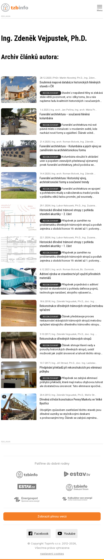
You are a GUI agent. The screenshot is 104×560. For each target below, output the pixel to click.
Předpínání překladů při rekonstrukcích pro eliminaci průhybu (71, 369)
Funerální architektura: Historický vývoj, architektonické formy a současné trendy (64, 180)
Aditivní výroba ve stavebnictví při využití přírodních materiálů (70, 276)
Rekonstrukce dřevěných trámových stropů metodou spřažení (71, 308)
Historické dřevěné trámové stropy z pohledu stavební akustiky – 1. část (67, 244)
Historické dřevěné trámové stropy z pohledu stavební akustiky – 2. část (67, 212)
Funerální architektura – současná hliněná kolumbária (65, 116)
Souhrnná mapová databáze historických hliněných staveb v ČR (70, 84)
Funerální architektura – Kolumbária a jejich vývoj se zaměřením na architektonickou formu (70, 148)
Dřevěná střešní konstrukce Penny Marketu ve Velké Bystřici (71, 401)
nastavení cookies (52, 553)
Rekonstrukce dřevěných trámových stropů (65, 339)
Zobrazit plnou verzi (52, 516)
